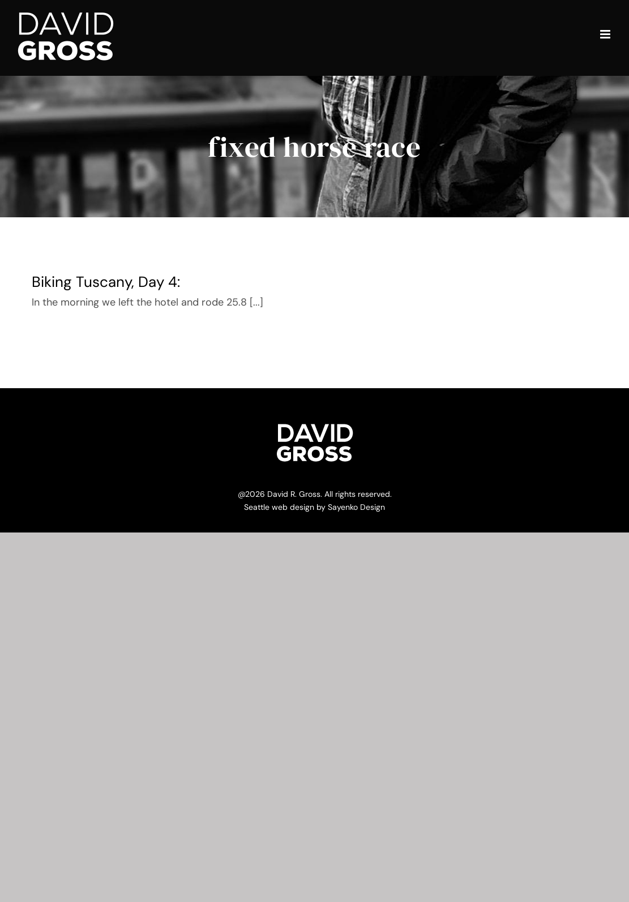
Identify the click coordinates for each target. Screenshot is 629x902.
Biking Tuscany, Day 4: (106, 281)
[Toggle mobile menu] (606, 34)
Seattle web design (279, 507)
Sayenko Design (356, 507)
